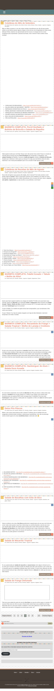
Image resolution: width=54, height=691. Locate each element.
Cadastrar (5, 656)
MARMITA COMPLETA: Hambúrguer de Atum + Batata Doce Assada (28, 369)
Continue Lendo (46, 163)
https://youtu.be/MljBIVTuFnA (25, 253)
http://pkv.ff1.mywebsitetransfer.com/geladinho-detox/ (30, 474)
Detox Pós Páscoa (14, 410)
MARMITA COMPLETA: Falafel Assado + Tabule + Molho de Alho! (25, 275)
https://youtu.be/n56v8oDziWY (30, 265)
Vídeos (40, 131)
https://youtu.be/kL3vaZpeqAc (22, 250)
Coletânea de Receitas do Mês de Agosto (26, 169)
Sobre (20, 674)
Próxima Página (47, 618)
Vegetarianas (30, 172)
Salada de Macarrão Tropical (19, 543)
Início (2, 20)
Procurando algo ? (5, 623)
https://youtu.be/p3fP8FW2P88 (39, 107)
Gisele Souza (9, 25)
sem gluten (7, 26)
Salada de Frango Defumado (19, 583)
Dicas (32, 674)
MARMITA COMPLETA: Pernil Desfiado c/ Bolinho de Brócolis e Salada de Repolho (26, 128)
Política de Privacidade (32, 688)
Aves (20, 25)
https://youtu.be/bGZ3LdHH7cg (21, 260)
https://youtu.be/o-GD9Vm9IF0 (26, 118)
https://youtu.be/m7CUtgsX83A (36, 109)
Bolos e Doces (24, 25)
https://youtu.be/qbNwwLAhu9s (24, 261)
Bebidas (20, 412)
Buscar (50, 625)
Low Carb (40, 171)
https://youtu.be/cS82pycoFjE (32, 116)
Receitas (5, 20)
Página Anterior (6, 618)
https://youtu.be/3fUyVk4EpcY (42, 111)
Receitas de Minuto (27, 638)
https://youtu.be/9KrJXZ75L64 (21, 256)
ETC (23, 412)
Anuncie (38, 674)
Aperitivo (16, 25)
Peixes (36, 25)
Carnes (29, 25)
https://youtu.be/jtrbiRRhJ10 (39, 114)
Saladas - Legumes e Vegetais (44, 25)
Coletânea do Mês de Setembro (21, 23)
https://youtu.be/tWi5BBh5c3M (44, 112)
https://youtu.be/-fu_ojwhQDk (25, 251)
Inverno (35, 171)
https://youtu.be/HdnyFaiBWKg (21, 263)
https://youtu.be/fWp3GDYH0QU (31, 105)
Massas (32, 25)
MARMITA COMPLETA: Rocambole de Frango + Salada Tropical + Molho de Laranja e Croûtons (28, 326)
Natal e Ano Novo (18, 501)
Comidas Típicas (30, 171)
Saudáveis (20, 172)
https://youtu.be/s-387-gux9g (30, 255)
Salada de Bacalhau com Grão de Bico (25, 500)
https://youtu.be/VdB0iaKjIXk (25, 258)
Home (15, 674)
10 (39, 618)
